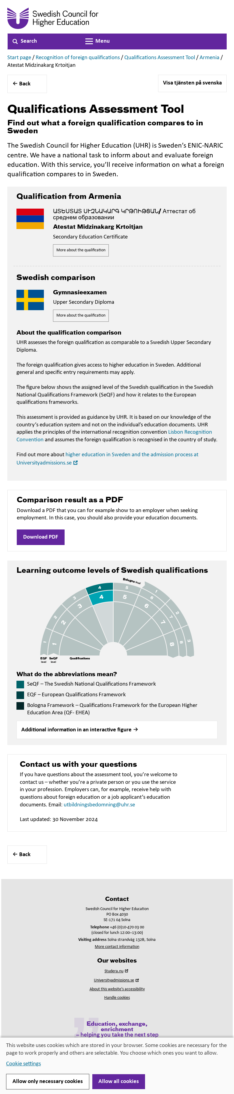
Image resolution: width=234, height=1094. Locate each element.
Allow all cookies (118, 1082)
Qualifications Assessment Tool (159, 58)
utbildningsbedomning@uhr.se (99, 805)
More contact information (117, 947)
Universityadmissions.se (117, 980)
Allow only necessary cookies (47, 1082)
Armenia (209, 58)
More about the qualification (80, 250)
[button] (117, 730)
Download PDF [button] (40, 537)
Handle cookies (117, 997)
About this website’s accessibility (117, 989)
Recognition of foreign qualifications (78, 58)
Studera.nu (117, 971)
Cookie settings (23, 1064)
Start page (19, 58)
